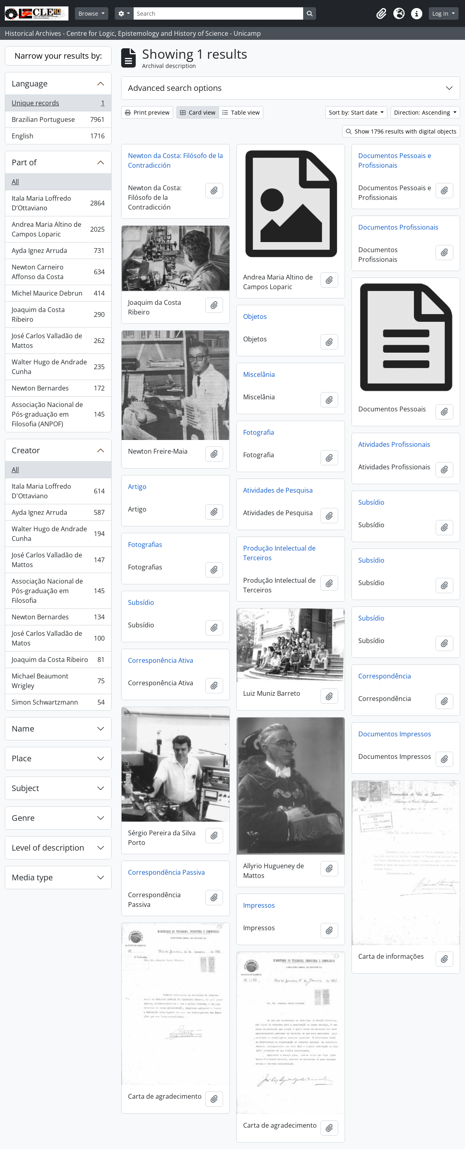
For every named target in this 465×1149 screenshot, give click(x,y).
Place (21, 758)
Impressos (259, 905)
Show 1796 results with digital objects (401, 131)
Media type (32, 877)
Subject (25, 788)
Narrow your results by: (58, 55)
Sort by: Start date (354, 112)
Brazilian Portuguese (58, 121)
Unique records (58, 104)
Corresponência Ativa (160, 660)
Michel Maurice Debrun (58, 295)
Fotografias (145, 544)
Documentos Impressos (394, 734)
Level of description (48, 847)
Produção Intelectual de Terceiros (279, 553)
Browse (89, 13)
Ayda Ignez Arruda (58, 252)
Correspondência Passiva (166, 872)
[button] (381, 14)
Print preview (147, 112)
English (58, 137)
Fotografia (258, 432)
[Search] (218, 13)
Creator (26, 450)
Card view (197, 112)
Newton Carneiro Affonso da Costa (58, 272)
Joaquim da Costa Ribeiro (58, 314)
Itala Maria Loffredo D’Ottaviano (58, 203)
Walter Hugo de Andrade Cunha (58, 367)
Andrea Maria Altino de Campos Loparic (58, 229)
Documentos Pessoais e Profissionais (394, 160)
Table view (241, 112)
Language (30, 83)
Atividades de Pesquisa (278, 490)
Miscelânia (259, 374)
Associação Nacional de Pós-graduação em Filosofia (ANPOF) (58, 414)
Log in (441, 13)
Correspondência (384, 676)
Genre (23, 817)
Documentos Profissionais (398, 227)
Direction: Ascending (423, 112)
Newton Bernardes (58, 390)
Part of (24, 162)
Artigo (137, 486)
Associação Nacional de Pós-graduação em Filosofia (58, 591)
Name (23, 728)
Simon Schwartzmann (58, 703)
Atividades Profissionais (394, 444)
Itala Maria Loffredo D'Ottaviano (58, 491)
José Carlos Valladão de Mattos (58, 340)
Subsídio (371, 502)
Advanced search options (175, 87)
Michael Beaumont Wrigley (58, 681)
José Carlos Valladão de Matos (58, 638)
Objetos (255, 316)
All (15, 181)
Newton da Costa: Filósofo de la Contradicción (175, 160)
